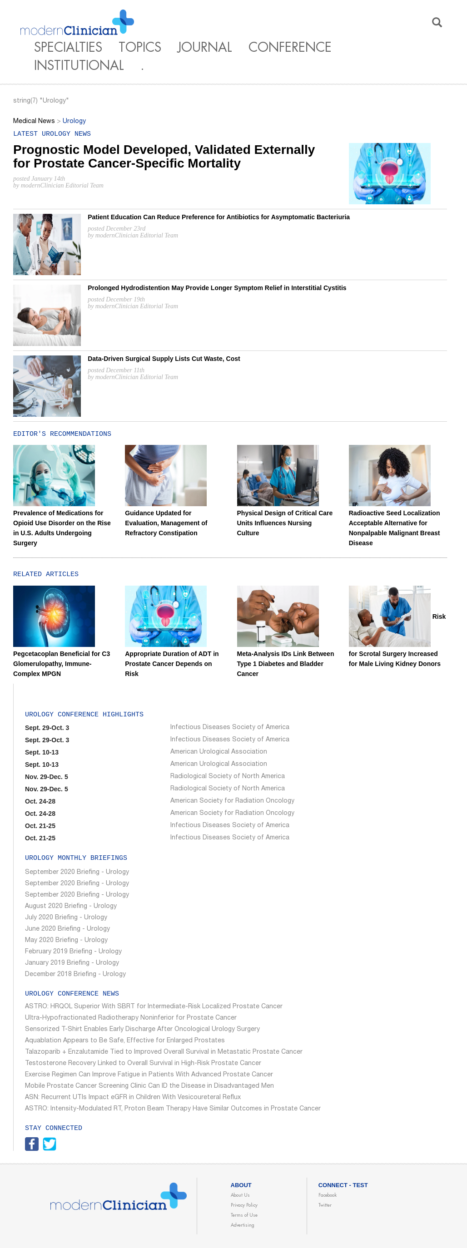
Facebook (327, 1195)
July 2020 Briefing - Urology (66, 918)
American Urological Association (218, 752)
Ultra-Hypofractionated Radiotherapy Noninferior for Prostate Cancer (131, 1018)
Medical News (34, 121)
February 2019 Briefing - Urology (73, 952)
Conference (290, 47)
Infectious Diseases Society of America (229, 728)
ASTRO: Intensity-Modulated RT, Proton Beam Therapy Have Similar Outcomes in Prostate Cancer (173, 1109)
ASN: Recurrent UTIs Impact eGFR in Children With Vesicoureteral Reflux (133, 1098)
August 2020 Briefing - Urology (71, 906)
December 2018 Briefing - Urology (75, 975)
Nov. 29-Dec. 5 (46, 776)
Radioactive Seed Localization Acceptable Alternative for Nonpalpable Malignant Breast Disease (394, 510)
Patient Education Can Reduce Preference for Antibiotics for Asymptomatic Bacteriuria (219, 217)
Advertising (242, 1225)
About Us (240, 1195)
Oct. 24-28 (40, 801)
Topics (140, 47)
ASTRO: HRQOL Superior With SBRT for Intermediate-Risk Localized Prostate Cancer (154, 1007)
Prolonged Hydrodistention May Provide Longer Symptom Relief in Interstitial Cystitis (217, 287)
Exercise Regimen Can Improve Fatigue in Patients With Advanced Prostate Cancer (149, 1075)
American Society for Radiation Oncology (232, 801)
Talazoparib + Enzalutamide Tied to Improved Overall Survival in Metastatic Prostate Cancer (164, 1052)
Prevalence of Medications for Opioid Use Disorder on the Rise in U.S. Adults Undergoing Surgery (62, 510)
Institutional (79, 65)
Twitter (325, 1205)
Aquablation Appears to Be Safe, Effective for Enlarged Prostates (125, 1041)
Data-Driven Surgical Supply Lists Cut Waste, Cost (164, 358)
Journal (205, 47)
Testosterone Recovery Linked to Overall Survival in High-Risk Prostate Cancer (143, 1064)
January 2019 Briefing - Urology (72, 963)
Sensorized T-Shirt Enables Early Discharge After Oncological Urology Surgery (142, 1029)
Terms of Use (244, 1215)
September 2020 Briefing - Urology (77, 872)
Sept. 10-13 (42, 752)
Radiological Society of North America (227, 777)
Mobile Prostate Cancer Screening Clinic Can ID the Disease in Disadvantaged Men (149, 1086)
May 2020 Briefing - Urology (66, 940)
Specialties (68, 47)
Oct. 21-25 (40, 825)
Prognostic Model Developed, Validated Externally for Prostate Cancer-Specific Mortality (164, 157)
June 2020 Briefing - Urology (67, 929)
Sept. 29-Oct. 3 (47, 727)
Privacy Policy (244, 1205)
